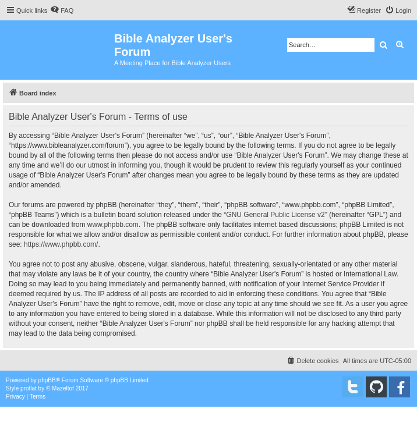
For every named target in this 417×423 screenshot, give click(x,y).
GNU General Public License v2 (275, 215)
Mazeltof (63, 388)
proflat (28, 388)
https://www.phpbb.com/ (61, 244)
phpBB (47, 380)
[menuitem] (61, 10)
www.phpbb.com (113, 225)
